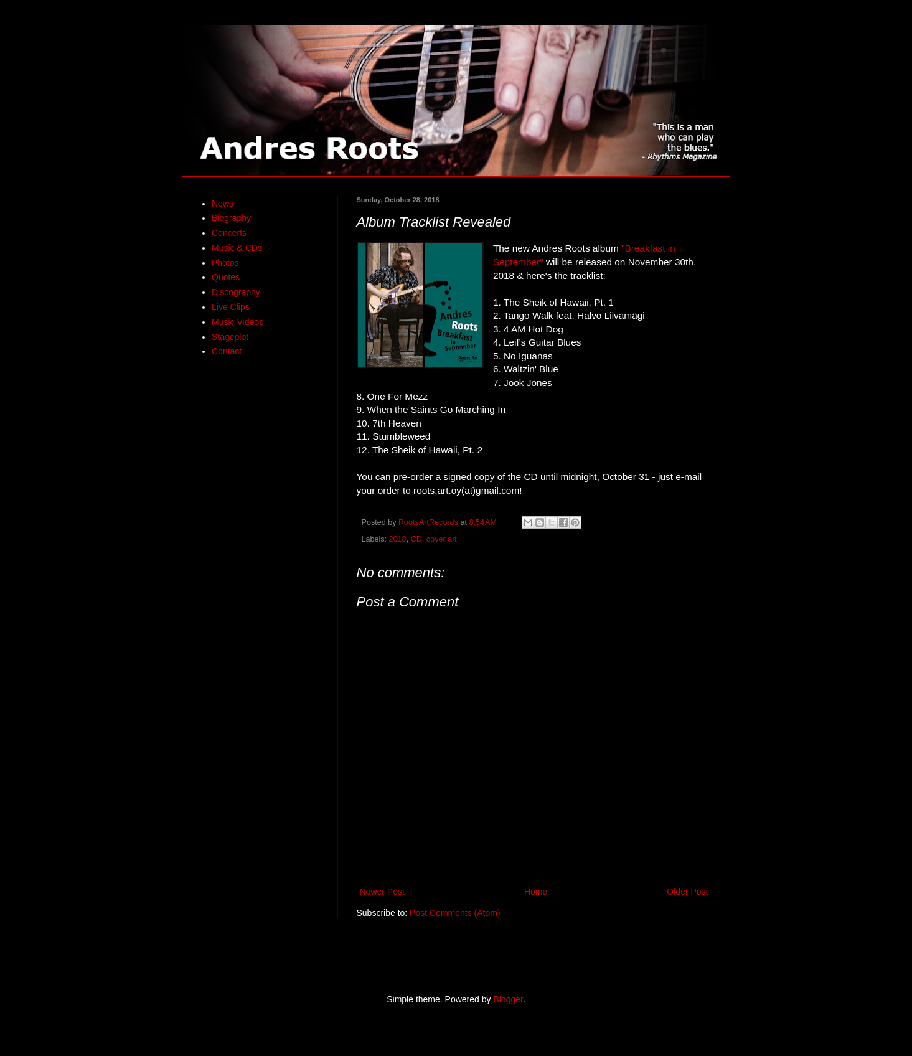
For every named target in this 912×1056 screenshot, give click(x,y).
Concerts (229, 233)
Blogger (507, 999)
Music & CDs (237, 248)
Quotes (226, 277)
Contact (227, 351)
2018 (398, 539)
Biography (231, 218)
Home (535, 892)
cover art (441, 539)
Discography (236, 292)
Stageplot (230, 337)
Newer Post (382, 892)
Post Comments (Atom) (455, 913)
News (222, 204)
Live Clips (231, 307)
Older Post (687, 892)
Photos (225, 263)
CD (416, 539)
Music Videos (237, 322)
